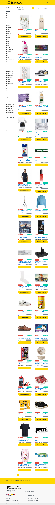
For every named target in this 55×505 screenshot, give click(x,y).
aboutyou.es (9, 108)
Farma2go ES (9, 73)
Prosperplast (9, 53)
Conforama (9, 77)
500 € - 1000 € (9, 128)
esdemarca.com (10, 112)
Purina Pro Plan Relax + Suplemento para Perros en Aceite (40, 237)
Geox (7, 45)
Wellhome (8, 63)
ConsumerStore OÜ (11, 503)
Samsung (8, 55)
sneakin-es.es (9, 90)
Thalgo (8, 47)
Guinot (8, 41)
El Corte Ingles (9, 110)
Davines (8, 51)
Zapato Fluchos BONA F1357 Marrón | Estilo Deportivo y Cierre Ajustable (24, 338)
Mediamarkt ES (9, 83)
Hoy (7, 13)
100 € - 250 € (9, 124)
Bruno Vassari (9, 49)
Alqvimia (8, 61)
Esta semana (9, 15)
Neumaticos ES (9, 92)
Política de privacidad (33, 500)
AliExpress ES (9, 71)
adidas (8, 31)
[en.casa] (8, 33)
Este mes (8, 17)
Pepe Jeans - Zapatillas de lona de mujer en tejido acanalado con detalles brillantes (24, 262)
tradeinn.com (9, 88)
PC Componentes (10, 95)
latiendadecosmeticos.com (11, 86)
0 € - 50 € (8, 119)
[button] (47, 2)
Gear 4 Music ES (10, 106)
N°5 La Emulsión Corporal (40, 30)
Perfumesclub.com (10, 104)
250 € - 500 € (9, 126)
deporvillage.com (10, 75)
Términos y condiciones (33, 498)
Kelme (8, 57)
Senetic (8, 99)
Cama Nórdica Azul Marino (23, 30)
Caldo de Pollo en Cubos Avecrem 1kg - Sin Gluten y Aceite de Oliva (40, 313)
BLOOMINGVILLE (10, 59)
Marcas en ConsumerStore (12, 500)
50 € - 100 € (9, 122)
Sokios (8, 25)
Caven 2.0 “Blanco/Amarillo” (41, 81)
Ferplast (8, 27)
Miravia (8, 79)
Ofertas (8, 498)
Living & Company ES (10, 101)
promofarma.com (10, 97)
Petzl (7, 43)
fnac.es (8, 81)
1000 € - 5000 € (10, 130)
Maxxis (8, 35)
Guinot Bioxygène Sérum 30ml (41, 106)
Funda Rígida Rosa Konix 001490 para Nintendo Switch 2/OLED (24, 465)
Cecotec (8, 37)
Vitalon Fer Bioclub (22, 106)
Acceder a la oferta (24, 36)
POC (7, 29)
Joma (7, 39)
